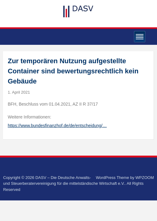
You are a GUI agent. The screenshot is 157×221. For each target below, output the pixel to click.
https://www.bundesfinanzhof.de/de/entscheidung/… (57, 125)
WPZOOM (144, 177)
